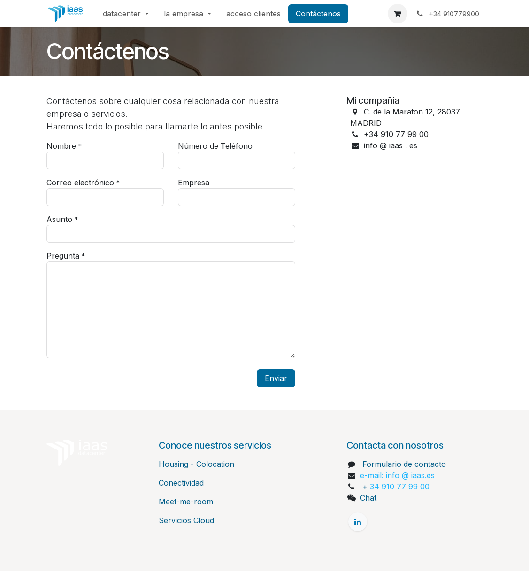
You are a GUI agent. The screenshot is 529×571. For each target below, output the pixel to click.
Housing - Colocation (196, 464)
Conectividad (181, 482)
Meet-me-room (186, 501)
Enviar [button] (276, 378)
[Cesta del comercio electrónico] (397, 13)
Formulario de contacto (404, 464)
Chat (368, 497)
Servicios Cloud (186, 520)
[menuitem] (125, 13)
